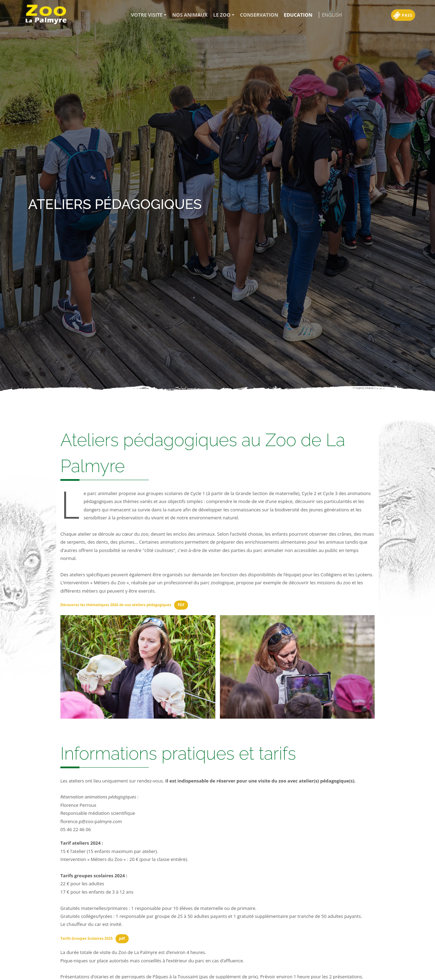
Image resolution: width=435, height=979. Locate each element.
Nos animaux (189, 15)
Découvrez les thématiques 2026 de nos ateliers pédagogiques (115, 604)
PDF (181, 604)
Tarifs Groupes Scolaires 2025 (86, 938)
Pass (403, 15)
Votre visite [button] (147, 15)
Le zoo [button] (222, 15)
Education (298, 15)
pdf (122, 938)
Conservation (259, 15)
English (332, 14)
